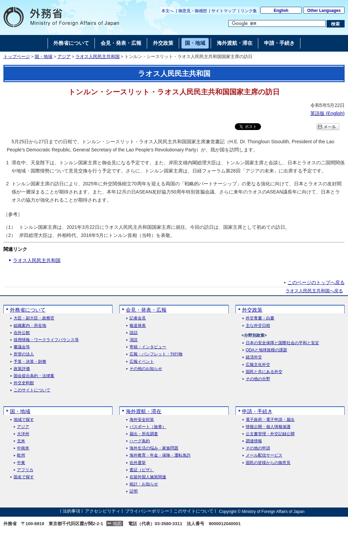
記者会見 (137, 318)
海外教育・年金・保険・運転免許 (160, 455)
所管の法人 (24, 354)
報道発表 (137, 326)
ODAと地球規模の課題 (266, 350)
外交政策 (252, 310)
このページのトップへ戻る (316, 282)
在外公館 (22, 333)
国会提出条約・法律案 (34, 376)
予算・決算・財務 (30, 361)
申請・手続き (257, 411)
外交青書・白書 (260, 318)
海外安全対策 (141, 420)
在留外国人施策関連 (147, 477)
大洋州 (23, 434)
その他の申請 (258, 448)
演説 (133, 340)
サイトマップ (223, 10)
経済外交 (254, 357)
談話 (133, 333)
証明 (133, 491)
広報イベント (141, 361)
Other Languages (324, 10)
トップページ (16, 56)
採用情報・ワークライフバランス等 (46, 340)
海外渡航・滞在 (143, 411)
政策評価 (22, 369)
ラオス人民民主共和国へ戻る (314, 291)
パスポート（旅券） (147, 427)
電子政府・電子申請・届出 (270, 420)
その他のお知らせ (145, 369)
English (281, 10)
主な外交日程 (258, 326)
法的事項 (71, 511)
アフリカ (25, 470)
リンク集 (249, 10)
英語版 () (327, 113)
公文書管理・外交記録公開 (270, 434)
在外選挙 (137, 463)
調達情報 (254, 441)
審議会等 (22, 347)
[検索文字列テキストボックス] (277, 23)
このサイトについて (32, 390)
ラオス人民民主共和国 (97, 56)
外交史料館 (24, 383)
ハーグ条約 (139, 441)
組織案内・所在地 (30, 326)
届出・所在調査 (143, 434)
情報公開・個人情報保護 (268, 427)
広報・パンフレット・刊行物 (155, 354)
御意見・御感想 (192, 10)
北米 (21, 441)
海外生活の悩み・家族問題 (153, 448)
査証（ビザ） (141, 470)
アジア (64, 56)
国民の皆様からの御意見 (268, 463)
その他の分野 (258, 379)
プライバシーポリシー (147, 511)
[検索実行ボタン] (336, 23)
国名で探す (24, 477)
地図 (117, 523)
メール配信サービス (264, 455)
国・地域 (43, 56)
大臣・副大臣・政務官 (34, 318)
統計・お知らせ (143, 484)
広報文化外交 (258, 365)
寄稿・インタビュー (147, 347)
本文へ (167, 10)
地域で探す (24, 420)
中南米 (23, 448)
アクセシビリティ (102, 511)
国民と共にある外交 (264, 372)
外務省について (28, 310)
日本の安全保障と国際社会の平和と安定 (282, 343)
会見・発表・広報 (146, 310)
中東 (21, 463)
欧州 (21, 455)
